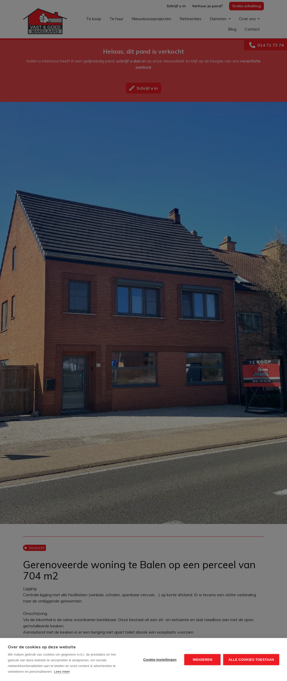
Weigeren (202, 660)
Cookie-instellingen (159, 660)
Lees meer (62, 671)
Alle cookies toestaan (251, 660)
